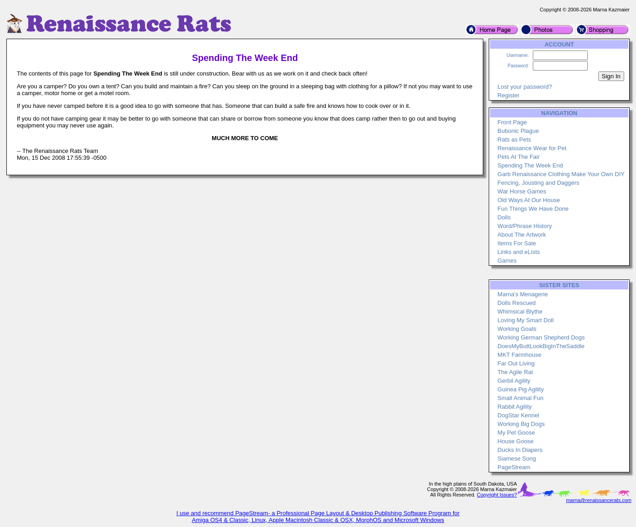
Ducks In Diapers (519, 449)
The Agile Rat (515, 372)
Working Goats (516, 328)
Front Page (511, 122)
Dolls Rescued (516, 302)
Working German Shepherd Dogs (541, 337)
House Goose (515, 441)
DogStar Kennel (518, 415)
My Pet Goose (516, 432)
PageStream (513, 467)
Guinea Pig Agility (520, 389)
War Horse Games (521, 191)
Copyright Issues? (497, 494)
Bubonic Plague (518, 130)
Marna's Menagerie (522, 294)
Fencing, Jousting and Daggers (538, 182)
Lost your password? (524, 86)
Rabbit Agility (514, 406)
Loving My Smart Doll (525, 320)
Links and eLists (518, 251)
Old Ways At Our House (528, 200)
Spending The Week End (530, 165)
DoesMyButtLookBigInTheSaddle (541, 346)
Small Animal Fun (520, 398)
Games (506, 260)
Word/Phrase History (524, 226)
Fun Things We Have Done (532, 208)
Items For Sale (516, 243)
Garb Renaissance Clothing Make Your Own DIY (561, 174)
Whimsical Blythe (519, 311)
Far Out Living (516, 363)
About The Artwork (521, 234)
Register (508, 95)
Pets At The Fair (518, 156)
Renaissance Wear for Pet (531, 148)
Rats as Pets (514, 139)
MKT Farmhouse (519, 354)
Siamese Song (516, 458)
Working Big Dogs (521, 424)
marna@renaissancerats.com (598, 500)
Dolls (504, 217)
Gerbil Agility (513, 380)
